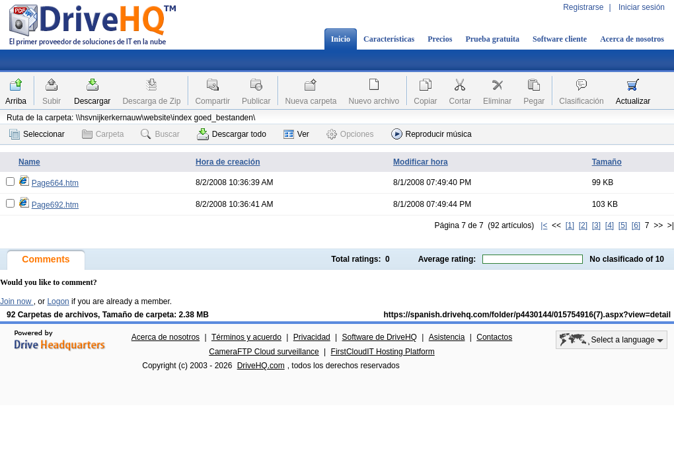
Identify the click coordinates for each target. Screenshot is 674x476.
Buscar (160, 134)
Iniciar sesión (641, 7)
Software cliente (560, 39)
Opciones (350, 134)
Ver (296, 134)
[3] (596, 225)
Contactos (494, 337)
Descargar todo (231, 134)
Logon (58, 301)
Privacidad (311, 337)
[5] (622, 225)
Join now (17, 301)
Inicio (340, 39)
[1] (570, 225)
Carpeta (103, 134)
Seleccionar (37, 134)
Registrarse (583, 7)
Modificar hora (420, 162)
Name (29, 162)
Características (388, 39)
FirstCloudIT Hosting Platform (383, 351)
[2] (583, 225)
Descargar (92, 101)
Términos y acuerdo (246, 337)
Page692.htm (55, 205)
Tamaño (607, 162)
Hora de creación (228, 162)
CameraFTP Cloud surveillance (264, 351)
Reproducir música (431, 133)
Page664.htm (55, 183)
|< (544, 225)
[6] (636, 225)
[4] (609, 225)
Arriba (15, 101)
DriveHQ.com (261, 365)
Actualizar (633, 101)
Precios (440, 39)
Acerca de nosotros (632, 39)
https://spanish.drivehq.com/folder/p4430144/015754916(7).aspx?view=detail (527, 314)
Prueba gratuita (492, 39)
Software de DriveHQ (379, 337)
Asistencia (447, 337)
